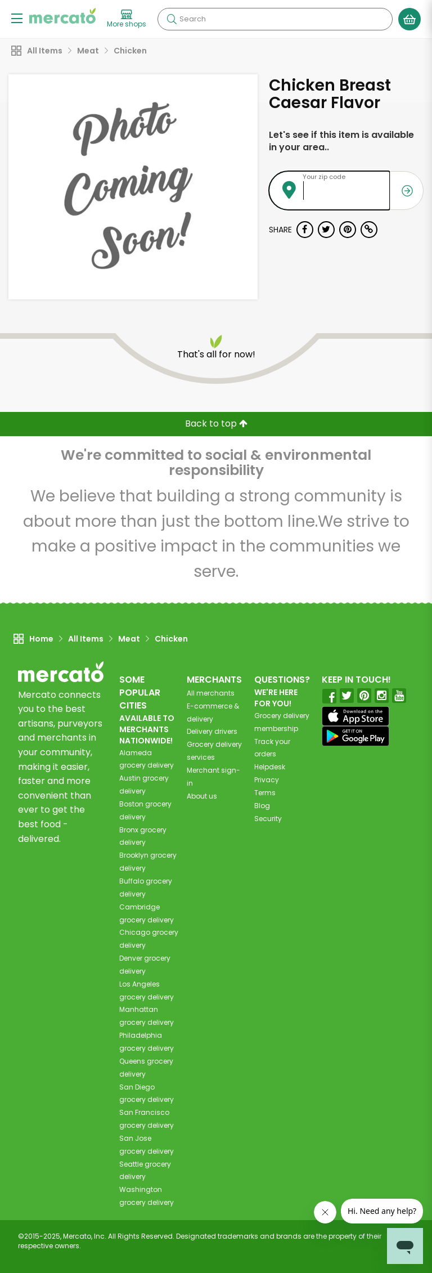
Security (268, 818)
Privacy (266, 780)
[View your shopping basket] (409, 19)
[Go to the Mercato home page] (62, 16)
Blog (262, 805)
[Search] (275, 19)
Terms (265, 792)
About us (202, 796)
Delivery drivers (212, 731)
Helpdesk (269, 767)
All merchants (211, 693)
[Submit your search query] (171, 19)
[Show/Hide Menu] (16, 18)
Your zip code (324, 176)
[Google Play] (355, 736)
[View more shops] (126, 19)
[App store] (355, 716)
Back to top (216, 423)
